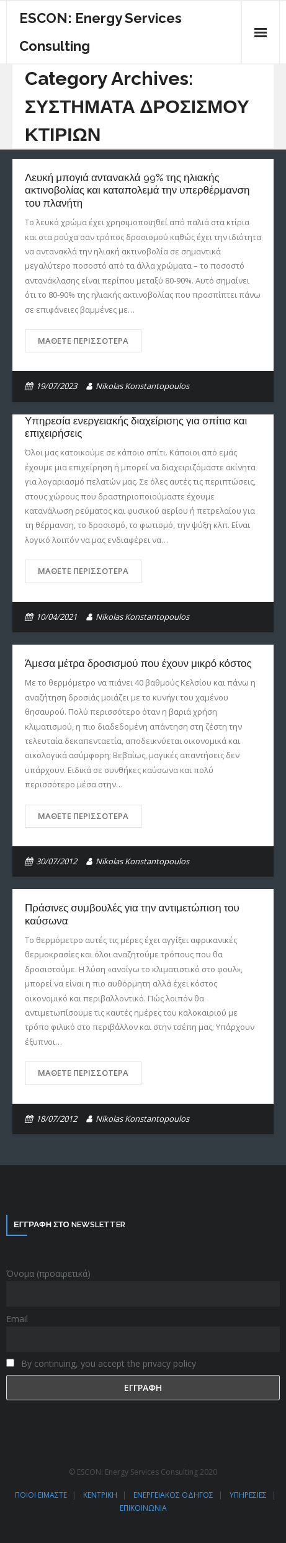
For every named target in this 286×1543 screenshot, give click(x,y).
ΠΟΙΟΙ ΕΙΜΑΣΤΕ (41, 1495)
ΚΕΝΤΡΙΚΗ (100, 1495)
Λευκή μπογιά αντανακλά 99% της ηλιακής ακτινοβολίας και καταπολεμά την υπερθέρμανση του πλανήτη (137, 190)
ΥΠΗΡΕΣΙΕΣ (248, 1495)
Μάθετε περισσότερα (83, 340)
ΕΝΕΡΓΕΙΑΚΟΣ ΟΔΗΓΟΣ (173, 1495)
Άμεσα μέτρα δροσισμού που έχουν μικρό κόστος (138, 663)
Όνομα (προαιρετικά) (48, 1273)
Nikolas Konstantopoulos (142, 385)
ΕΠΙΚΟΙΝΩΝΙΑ (143, 1508)
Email (17, 1319)
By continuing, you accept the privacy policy (101, 1363)
